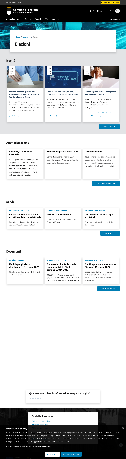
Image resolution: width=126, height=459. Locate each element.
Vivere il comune (52, 19)
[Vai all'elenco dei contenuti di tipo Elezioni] (14, 116)
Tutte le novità (109, 127)
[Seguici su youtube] (96, 10)
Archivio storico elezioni (59, 214)
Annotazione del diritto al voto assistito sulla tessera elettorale (25, 216)
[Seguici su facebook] (85, 10)
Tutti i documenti (108, 289)
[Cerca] (117, 10)
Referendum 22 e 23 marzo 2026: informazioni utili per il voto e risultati (62, 93)
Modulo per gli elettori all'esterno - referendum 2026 (24, 265)
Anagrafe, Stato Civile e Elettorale (20, 153)
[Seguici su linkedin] (100, 10)
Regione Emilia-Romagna (13, 2)
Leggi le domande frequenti (43, 421)
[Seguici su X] (93, 10)
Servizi (38, 19)
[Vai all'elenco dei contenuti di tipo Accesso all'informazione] (93, 116)
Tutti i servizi (110, 233)
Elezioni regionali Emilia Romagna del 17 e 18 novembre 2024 (100, 93)
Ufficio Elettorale (93, 151)
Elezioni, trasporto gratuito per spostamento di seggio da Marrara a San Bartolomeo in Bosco (24, 94)
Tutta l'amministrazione (105, 183)
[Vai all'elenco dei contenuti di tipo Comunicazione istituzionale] (94, 113)
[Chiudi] (123, 428)
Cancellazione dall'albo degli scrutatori (99, 216)
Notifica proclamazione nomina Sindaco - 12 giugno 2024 (100, 265)
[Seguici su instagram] (89, 10)
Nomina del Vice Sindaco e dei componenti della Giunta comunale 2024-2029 (61, 267)
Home (18, 37)
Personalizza (52, 454)
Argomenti (26, 37)
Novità (28, 19)
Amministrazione (13, 19)
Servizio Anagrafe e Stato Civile (62, 151)
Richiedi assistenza (40, 424)
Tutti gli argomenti (113, 19)
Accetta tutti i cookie (71, 454)
